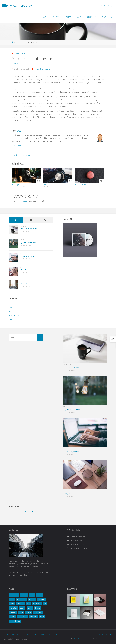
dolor (42, 69)
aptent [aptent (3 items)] (39, 595)
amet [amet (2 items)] (32, 595)
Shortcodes (31, 635)
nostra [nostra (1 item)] (12, 617)
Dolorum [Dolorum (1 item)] (21, 604)
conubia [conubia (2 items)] (32, 599)
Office (22, 53)
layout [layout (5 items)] (37, 608)
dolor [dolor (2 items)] (12, 604)
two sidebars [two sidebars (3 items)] (15, 621)
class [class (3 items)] (12, 599)
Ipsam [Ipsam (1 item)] (22, 608)
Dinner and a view (27, 283)
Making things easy (80, 184)
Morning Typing (16, 184)
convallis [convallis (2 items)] (41, 599)
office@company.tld (78, 544)
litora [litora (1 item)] (21, 612)
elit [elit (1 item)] (28, 604)
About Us (45, 635)
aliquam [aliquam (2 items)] (24, 595)
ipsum (47, 69)
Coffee (18, 42)
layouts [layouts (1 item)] (13, 612)
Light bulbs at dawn (28, 242)
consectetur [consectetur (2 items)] (21, 599)
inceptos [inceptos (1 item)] (13, 608)
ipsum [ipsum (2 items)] (30, 608)
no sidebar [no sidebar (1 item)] (38, 612)
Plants (11, 311)
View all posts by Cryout (22, 145)
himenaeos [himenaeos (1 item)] (37, 604)
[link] (111, 17)
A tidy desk (24, 270)
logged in (25, 201)
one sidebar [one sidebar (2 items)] (22, 617)
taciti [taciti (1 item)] (42, 617)
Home (5, 635)
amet (37, 69)
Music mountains (48, 184)
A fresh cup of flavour (28, 229)
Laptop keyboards (27, 256)
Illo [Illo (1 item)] (45, 604)
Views (22, 240)
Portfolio (17, 635)
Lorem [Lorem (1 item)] (28, 612)
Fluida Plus (77, 639)
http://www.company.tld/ (80, 548)
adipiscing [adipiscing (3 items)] (13, 595)
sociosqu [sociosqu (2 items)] (33, 617)
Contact (58, 635)
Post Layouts (14, 315)
